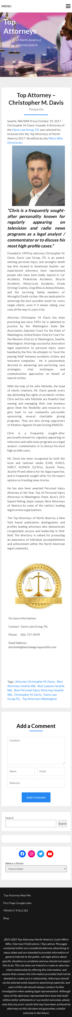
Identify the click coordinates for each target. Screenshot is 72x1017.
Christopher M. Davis (27, 694)
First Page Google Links (17, 903)
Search (9, 817)
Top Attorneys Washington (39, 699)
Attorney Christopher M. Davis (35, 681)
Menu (7, 6)
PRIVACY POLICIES (15, 910)
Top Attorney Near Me (17, 895)
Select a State (14, 863)
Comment (36, 750)
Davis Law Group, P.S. (25, 129)
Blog (6, 918)
